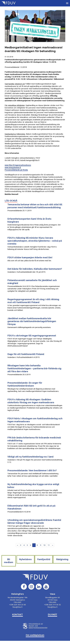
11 (49, 545)
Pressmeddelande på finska (16, 170)
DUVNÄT (52, 614)
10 (44, 545)
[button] (67, 3)
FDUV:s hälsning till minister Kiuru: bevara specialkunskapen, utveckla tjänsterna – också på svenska (34, 240)
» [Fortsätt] (52, 545)
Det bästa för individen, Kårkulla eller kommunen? (34, 269)
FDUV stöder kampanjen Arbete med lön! (29, 257)
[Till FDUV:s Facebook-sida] (23, 586)
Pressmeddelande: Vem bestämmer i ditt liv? (32, 470)
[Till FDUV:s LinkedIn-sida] (38, 586)
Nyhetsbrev (27, 561)
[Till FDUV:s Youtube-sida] (46, 586)
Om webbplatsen (35, 634)
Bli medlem (9, 561)
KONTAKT (17, 614)
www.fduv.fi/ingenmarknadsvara (18, 165)
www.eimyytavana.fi (13, 167)
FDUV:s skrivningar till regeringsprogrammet (31, 335)
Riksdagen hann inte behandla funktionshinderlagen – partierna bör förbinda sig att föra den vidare (34, 368)
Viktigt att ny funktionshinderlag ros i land (30, 456)
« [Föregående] (17, 545)
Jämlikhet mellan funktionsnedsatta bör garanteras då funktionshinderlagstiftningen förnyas (31, 321)
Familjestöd (44, 559)
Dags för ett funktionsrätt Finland (25, 354)
